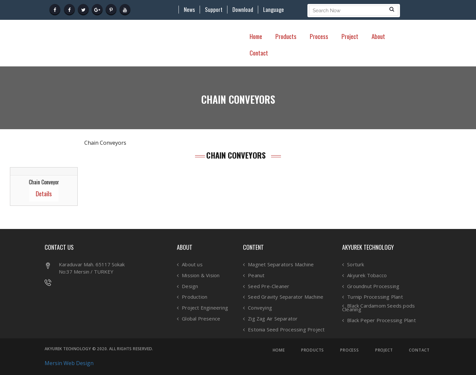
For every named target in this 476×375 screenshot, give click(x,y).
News (189, 10)
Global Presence (201, 318)
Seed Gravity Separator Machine (285, 297)
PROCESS (349, 350)
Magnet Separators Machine (281, 264)
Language (273, 10)
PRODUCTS (312, 350)
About (378, 36)
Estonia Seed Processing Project (286, 329)
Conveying (260, 308)
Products (286, 36)
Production (194, 297)
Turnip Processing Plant (375, 297)
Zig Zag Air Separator (273, 318)
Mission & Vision (200, 275)
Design (190, 286)
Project (349, 36)
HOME (279, 350)
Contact (259, 52)
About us (192, 264)
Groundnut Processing (373, 286)
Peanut (256, 275)
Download (242, 10)
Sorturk (355, 264)
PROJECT (384, 350)
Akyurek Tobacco (367, 275)
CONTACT (419, 350)
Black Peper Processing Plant (381, 320)
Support (213, 10)
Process (319, 36)
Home (256, 36)
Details (44, 193)
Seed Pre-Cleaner (268, 286)
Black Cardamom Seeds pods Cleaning (378, 307)
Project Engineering (205, 308)
